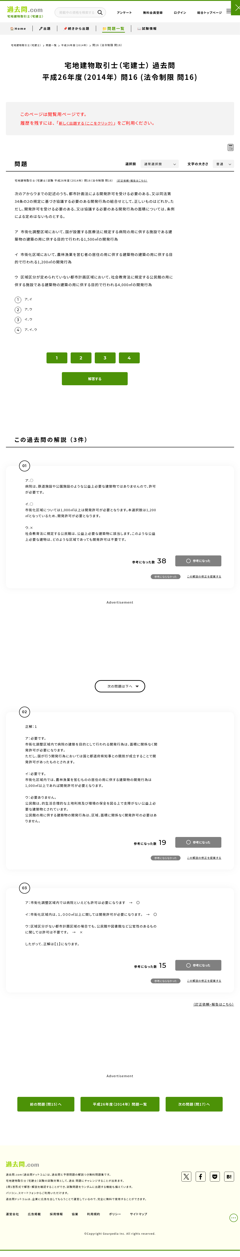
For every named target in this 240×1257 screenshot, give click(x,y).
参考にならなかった (165, 581)
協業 (76, 1220)
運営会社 (13, 1220)
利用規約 (95, 1220)
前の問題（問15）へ (46, 1110)
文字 (198, 163)
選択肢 (130, 163)
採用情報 (57, 1220)
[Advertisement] (120, 640)
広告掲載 (35, 1220)
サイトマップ (141, 1220)
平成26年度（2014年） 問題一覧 (120, 1110)
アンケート (137, 16)
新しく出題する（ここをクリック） (91, 123)
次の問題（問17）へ (194, 1110)
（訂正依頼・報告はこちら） (133, 180)
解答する (94, 383)
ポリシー (117, 1220)
